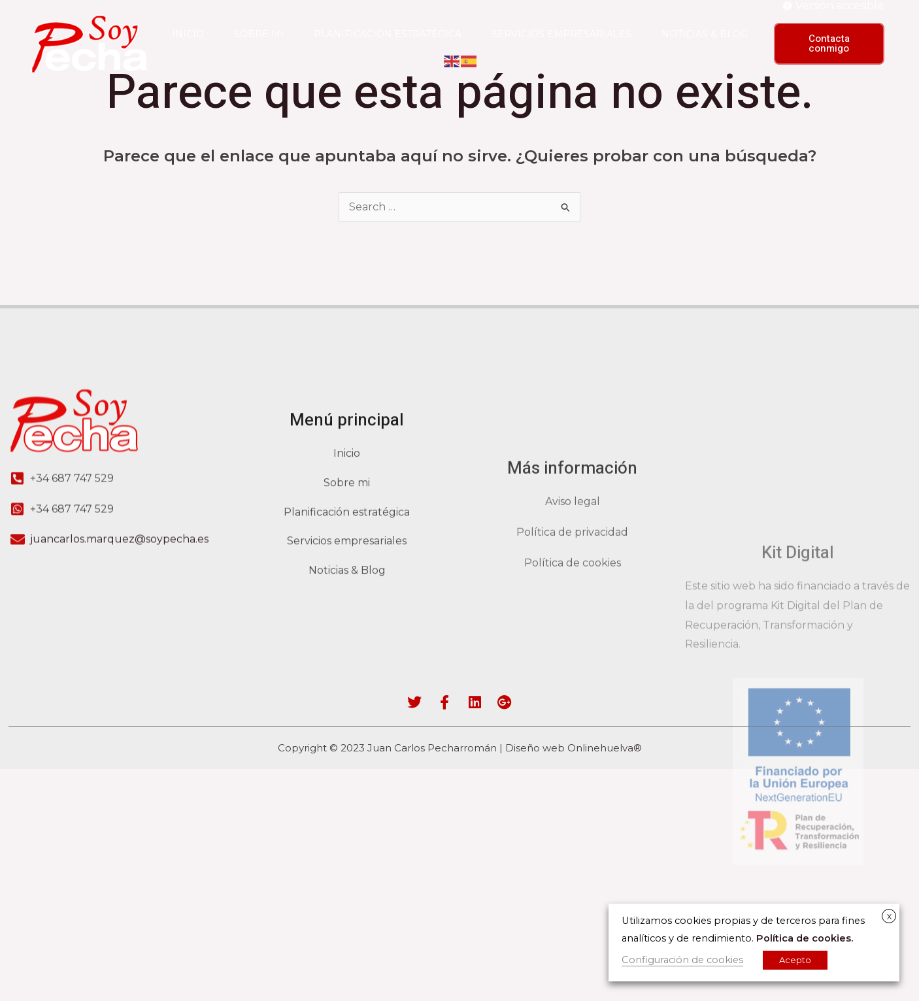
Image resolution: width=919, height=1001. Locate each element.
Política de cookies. (804, 938)
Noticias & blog (704, 34)
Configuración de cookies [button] (682, 960)
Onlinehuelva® (604, 748)
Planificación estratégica (387, 34)
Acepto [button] (795, 960)
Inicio (188, 34)
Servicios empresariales (561, 34)
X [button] (889, 916)
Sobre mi (259, 34)
